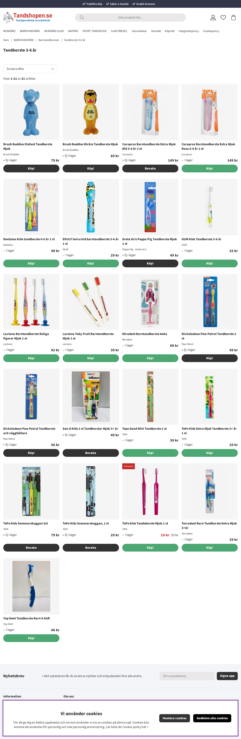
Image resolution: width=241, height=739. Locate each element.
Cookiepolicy (211, 31)
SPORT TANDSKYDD (94, 31)
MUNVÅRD (9, 31)
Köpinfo (170, 31)
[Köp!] (210, 168)
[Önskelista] (223, 17)
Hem (6, 40)
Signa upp (227, 676)
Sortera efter (15, 69)
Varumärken (139, 31)
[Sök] (130, 17)
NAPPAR (73, 31)
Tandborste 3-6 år (74, 40)
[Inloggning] (213, 17)
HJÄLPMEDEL (119, 31)
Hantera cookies (174, 718)
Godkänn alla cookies (212, 718)
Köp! (31, 168)
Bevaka (150, 168)
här (144, 727)
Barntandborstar (49, 40)
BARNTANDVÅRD (30, 31)
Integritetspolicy (189, 31)
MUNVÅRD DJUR (54, 31)
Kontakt (156, 31)
